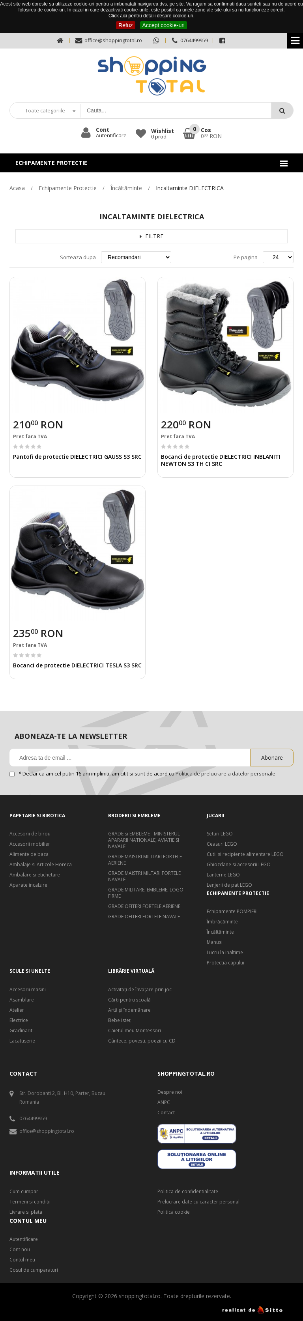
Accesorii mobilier (29, 844)
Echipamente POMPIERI (232, 911)
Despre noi (169, 1092)
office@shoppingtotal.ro (108, 40)
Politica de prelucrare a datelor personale (225, 773)
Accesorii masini (27, 990)
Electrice (18, 1020)
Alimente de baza (29, 854)
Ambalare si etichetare (34, 875)
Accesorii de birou (29, 834)
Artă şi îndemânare (129, 1010)
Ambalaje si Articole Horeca (40, 864)
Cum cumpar (23, 1191)
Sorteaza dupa (78, 257)
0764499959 (189, 40)
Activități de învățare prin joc (140, 990)
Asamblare (21, 1000)
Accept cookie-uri (163, 25)
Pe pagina (246, 257)
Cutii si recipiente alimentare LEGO (245, 854)
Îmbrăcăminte (222, 922)
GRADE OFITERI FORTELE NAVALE (144, 917)
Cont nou (19, 1249)
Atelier (16, 1010)
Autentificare (23, 1239)
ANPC (163, 1102)
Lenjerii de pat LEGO (229, 885)
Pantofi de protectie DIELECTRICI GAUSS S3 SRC (77, 456)
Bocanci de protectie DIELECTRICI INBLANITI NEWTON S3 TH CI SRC (221, 460)
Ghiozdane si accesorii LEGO (239, 864)
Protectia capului (225, 963)
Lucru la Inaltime (225, 952)
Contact (166, 1113)
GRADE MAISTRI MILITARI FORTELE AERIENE (145, 860)
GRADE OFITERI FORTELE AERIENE (144, 906)
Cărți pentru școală (129, 1000)
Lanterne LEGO (223, 875)
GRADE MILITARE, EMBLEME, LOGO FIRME (145, 893)
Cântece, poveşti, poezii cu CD (142, 1041)
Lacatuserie (22, 1041)
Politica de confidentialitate (187, 1191)
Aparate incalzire (28, 885)
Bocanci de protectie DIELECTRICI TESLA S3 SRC (77, 665)
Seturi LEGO (220, 834)
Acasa (17, 188)
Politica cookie (173, 1212)
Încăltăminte (126, 188)
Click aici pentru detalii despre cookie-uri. (151, 16)
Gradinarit (20, 1031)
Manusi (215, 942)
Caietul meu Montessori (134, 1031)
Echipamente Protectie (68, 188)
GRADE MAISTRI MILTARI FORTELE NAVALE (144, 876)
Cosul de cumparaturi (33, 1270)
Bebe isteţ (119, 1020)
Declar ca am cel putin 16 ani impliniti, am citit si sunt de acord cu (147, 773)
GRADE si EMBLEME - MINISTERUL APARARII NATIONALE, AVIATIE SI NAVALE (144, 840)
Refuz (125, 25)
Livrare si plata (25, 1212)
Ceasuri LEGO (222, 844)
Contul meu (22, 1260)
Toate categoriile (45, 110)
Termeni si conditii (29, 1202)
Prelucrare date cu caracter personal (198, 1202)
